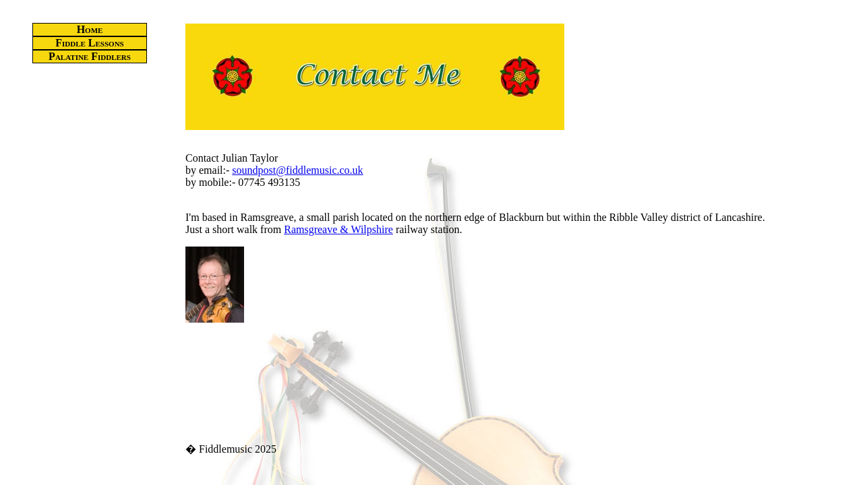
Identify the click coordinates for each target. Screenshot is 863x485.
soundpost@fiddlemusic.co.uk (297, 170)
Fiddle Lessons (89, 42)
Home (90, 29)
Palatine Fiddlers (90, 56)
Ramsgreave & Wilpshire (338, 229)
